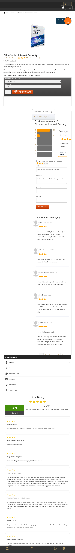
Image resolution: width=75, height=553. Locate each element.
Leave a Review (62, 153)
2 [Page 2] (45, 354)
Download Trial (9, 58)
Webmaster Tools (12, 374)
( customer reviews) (33, 58)
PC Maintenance (12, 368)
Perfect (47, 163)
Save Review (42, 207)
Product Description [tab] (41, 117)
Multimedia (37, 379)
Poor (37, 163)
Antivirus (37, 362)
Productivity (10, 385)
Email (38, 197)
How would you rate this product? (49, 161)
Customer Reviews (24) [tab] (43, 112)
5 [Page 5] (58, 354)
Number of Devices (12, 79)
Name (38, 187)
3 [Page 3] (49, 354)
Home (7, 12)
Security (12, 12)
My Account (5, 549)
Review (39, 175)
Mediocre (40, 163)
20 (54, 130)
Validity (8, 84)
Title (41, 166)
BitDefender (19, 12)
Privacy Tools (11, 390)
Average (42, 163)
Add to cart (22, 91)
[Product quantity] (8, 92)
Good (45, 163)
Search (29, 548)
